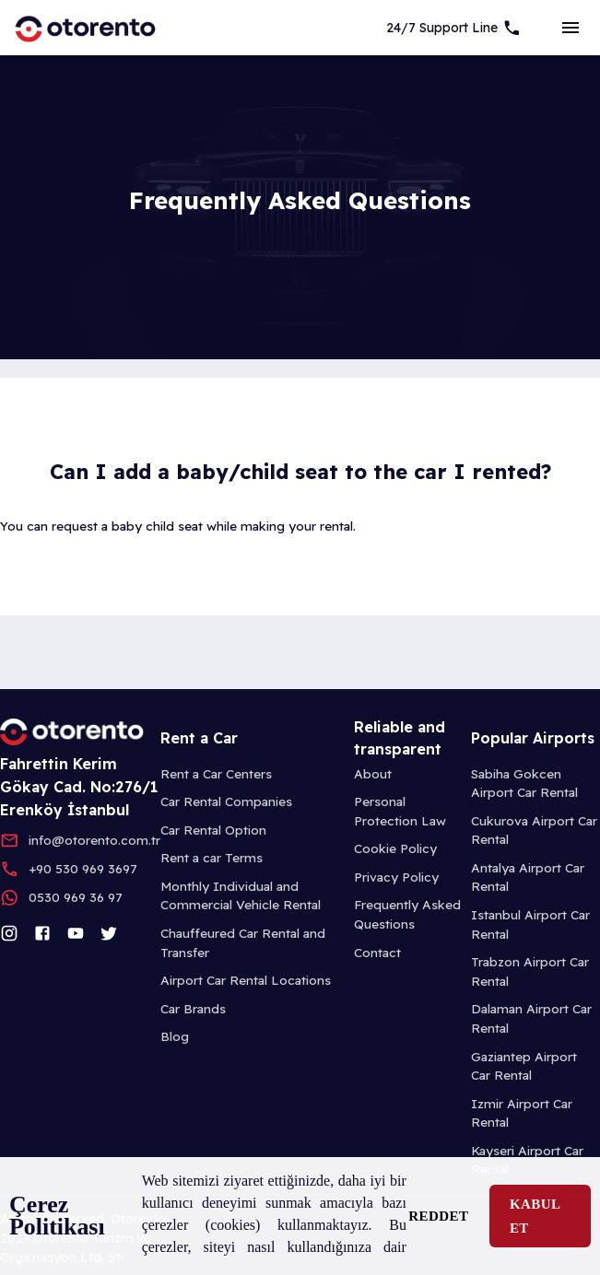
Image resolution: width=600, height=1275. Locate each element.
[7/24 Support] (453, 27)
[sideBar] (570, 27)
